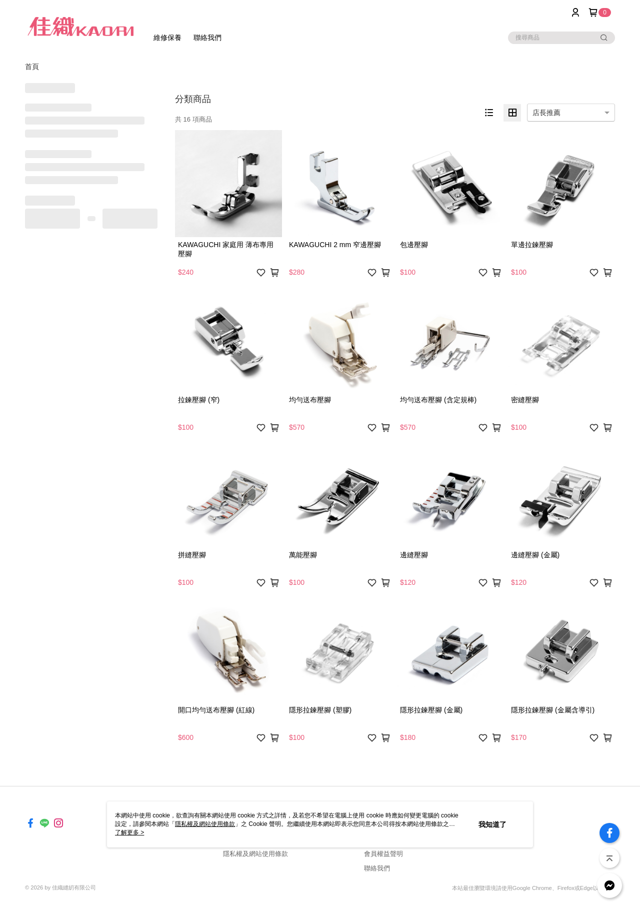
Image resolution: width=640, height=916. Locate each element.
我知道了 (492, 824)
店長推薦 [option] (546, 113)
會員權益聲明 (383, 853)
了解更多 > (129, 832)
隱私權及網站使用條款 (255, 853)
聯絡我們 (377, 868)
